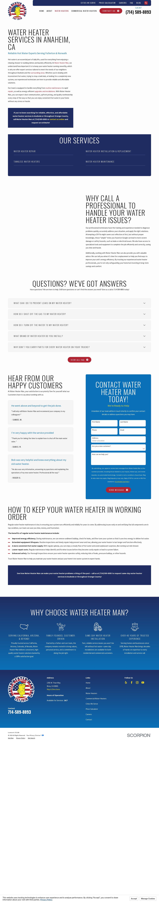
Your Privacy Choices (35, 773)
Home (88, 720)
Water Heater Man (61, 63)
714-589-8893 (19, 749)
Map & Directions (53, 726)
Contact (89, 757)
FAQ (131, 2)
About (88, 725)
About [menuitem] (49, 10)
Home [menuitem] (41, 10)
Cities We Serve (88, 2)
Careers (123, 2)
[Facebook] (131, 719)
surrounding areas (38, 73)
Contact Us (111, 10)
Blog (138, 2)
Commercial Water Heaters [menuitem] (84, 10)
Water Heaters (91, 730)
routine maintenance (53, 88)
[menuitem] (11, 775)
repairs (10, 91)
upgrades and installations (45, 91)
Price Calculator (107, 2)
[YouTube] (142, 719)
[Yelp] (126, 719)
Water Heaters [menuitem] (62, 10)
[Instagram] (137, 719)
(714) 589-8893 (138, 12)
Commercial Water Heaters (96, 736)
